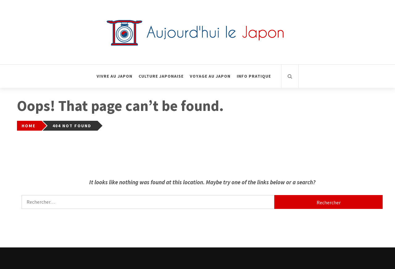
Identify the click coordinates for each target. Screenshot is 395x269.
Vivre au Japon (114, 76)
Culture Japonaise (161, 76)
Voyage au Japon (210, 76)
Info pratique (254, 76)
